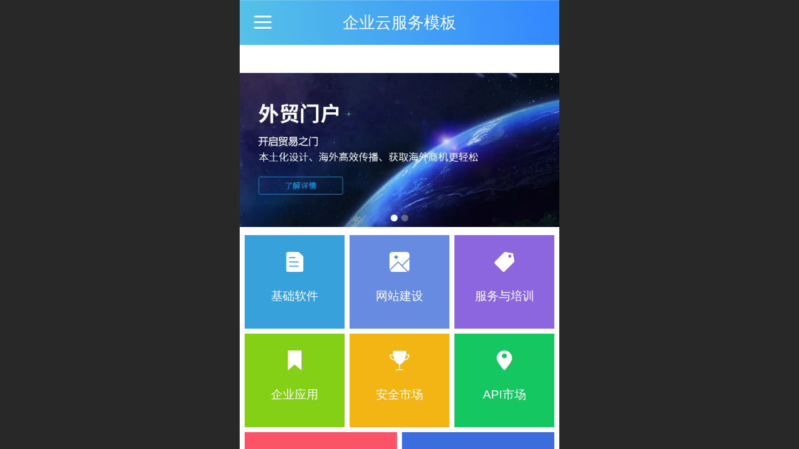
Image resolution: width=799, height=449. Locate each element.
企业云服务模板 (399, 22)
